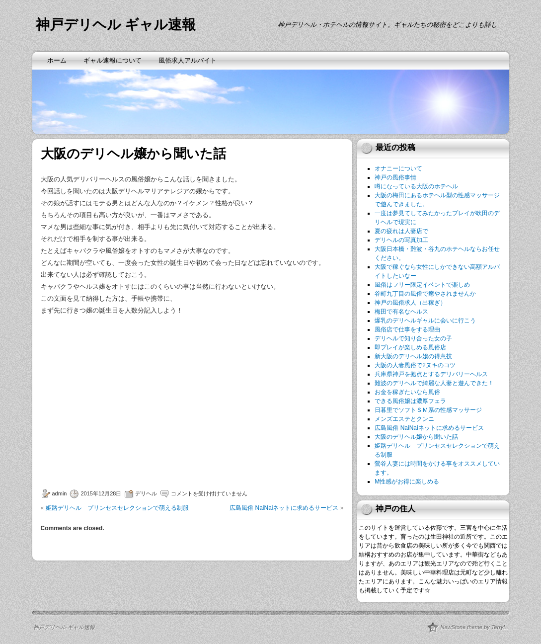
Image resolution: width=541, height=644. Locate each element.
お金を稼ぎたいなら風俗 (407, 392)
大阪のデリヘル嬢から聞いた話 (416, 436)
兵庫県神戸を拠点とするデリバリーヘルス (431, 374)
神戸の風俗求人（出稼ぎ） (410, 302)
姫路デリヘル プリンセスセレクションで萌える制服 (117, 507)
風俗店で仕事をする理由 (407, 329)
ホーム (57, 60)
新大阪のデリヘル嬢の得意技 (413, 356)
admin (59, 493)
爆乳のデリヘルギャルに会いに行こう (425, 320)
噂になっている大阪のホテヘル (416, 186)
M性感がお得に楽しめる (407, 481)
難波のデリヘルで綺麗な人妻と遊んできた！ (434, 383)
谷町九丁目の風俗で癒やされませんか (425, 293)
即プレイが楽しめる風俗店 (410, 347)
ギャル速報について (112, 60)
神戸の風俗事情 (395, 177)
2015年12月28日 (100, 493)
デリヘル (146, 493)
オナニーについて (398, 168)
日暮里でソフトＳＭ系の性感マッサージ (428, 409)
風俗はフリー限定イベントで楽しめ (422, 284)
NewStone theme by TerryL (474, 627)
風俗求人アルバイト (187, 60)
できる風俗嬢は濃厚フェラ (410, 401)
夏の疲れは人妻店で (401, 231)
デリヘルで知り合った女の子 (413, 338)
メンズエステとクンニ (404, 418)
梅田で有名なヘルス (401, 311)
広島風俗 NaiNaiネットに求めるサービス (284, 507)
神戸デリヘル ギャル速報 (116, 24)
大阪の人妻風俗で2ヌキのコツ (415, 365)
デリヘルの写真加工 (401, 240)
